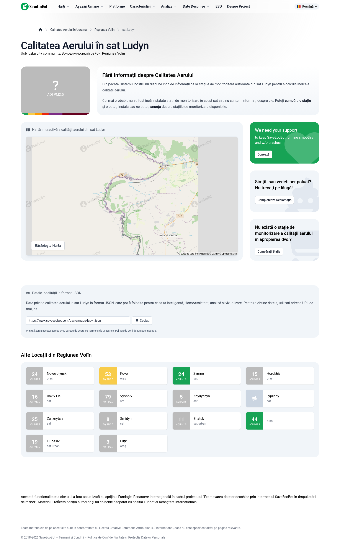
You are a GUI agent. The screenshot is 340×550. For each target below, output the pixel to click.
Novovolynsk (69, 373)
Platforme (117, 6)
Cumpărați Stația (269, 251)
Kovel (142, 373)
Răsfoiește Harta (48, 245)
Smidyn (142, 418)
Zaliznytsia (69, 418)
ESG (219, 6)
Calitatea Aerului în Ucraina (68, 29)
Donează (263, 154)
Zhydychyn (215, 396)
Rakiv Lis (69, 396)
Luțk (142, 441)
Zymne (215, 373)
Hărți (63, 6)
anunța (155, 107)
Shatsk (215, 418)
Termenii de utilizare (100, 330)
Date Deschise (196, 6)
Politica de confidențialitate (131, 330)
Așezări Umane (89, 6)
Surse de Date (187, 254)
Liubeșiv (69, 441)
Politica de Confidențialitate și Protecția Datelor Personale (126, 537)
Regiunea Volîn (104, 29)
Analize (169, 6)
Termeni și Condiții (71, 537)
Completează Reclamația (274, 200)
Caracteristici (143, 6)
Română (307, 6)
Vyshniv (142, 396)
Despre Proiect (238, 6)
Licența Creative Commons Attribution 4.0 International (136, 528)
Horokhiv (289, 373)
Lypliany (289, 396)
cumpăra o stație (298, 101)
